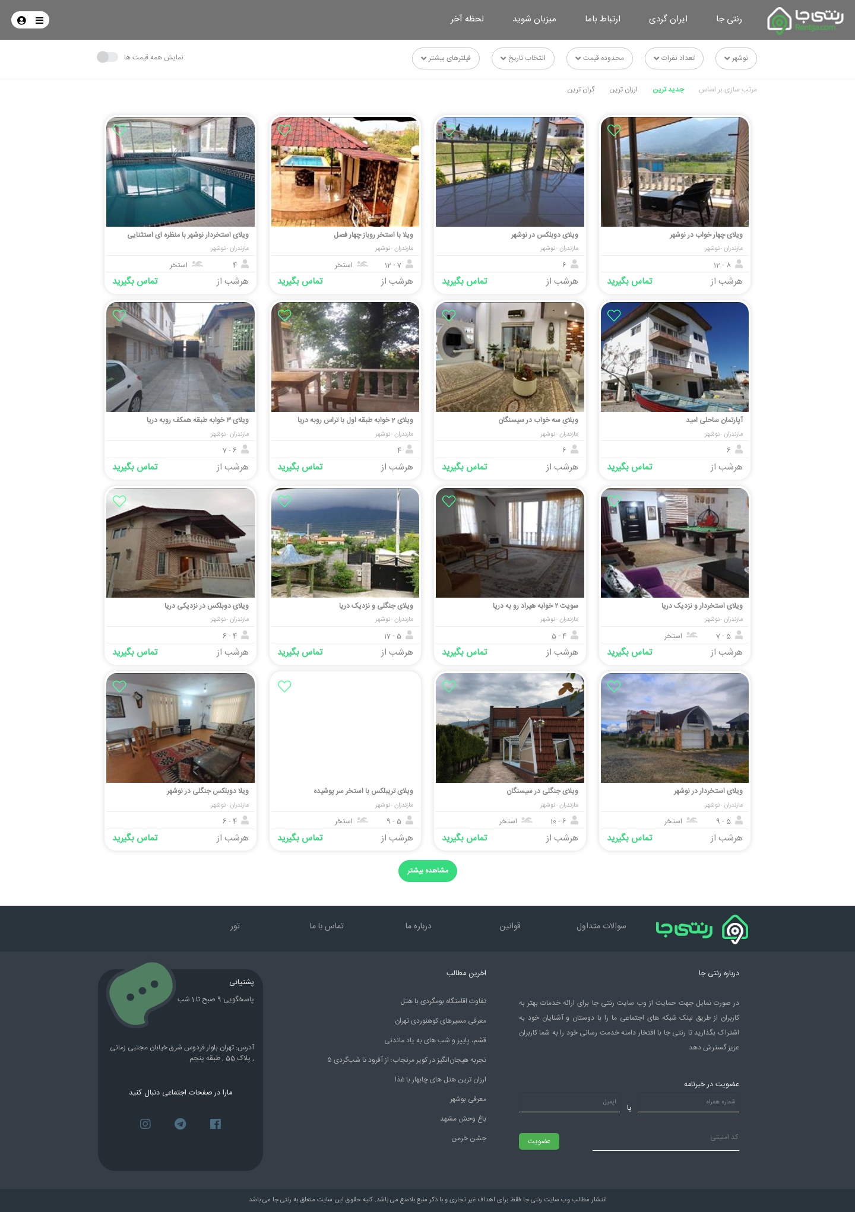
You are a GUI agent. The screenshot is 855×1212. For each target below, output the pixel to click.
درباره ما (419, 926)
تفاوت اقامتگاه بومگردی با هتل (443, 1001)
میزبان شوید (534, 19)
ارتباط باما (602, 19)
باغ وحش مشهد (463, 1118)
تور (235, 926)
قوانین (510, 926)
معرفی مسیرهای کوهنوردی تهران (440, 1021)
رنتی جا (729, 19)
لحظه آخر (467, 19)
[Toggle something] (108, 57)
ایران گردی (668, 19)
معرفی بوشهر (468, 1099)
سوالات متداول (601, 926)
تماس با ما (327, 926)
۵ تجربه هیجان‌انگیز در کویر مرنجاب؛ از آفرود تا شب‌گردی (406, 1060)
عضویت (539, 1141)
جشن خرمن (468, 1138)
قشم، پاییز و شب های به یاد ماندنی (435, 1040)
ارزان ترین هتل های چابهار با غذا (440, 1079)
